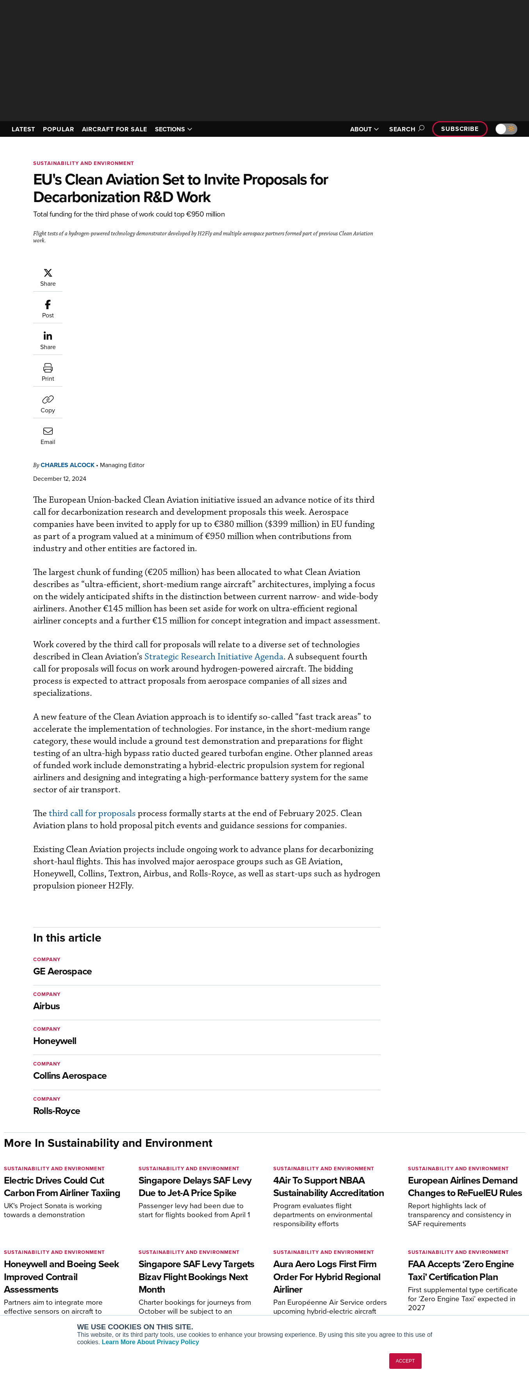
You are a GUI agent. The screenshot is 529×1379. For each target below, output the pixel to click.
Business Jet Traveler (41, 1287)
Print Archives (294, 1255)
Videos (285, 1287)
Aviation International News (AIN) (57, 1266)
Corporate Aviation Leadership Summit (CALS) (59, 1311)
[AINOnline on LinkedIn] (52, 1219)
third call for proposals (139, 656)
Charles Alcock (114, 271)
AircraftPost (30, 1276)
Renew (151, 1276)
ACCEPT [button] (405, 1361)
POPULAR (58, 129)
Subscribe (460, 128)
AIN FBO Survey (35, 1255)
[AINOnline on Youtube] (21, 1219)
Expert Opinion (295, 1266)
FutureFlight (25, 1297)
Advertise (427, 1297)
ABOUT (364, 129)
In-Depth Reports (298, 1276)
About (417, 1255)
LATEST (23, 129)
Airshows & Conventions (307, 1308)
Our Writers (424, 1266)
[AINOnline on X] (37, 1219)
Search (405, 129)
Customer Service (165, 1266)
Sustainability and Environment (83, 163)
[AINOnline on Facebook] (6, 1219)
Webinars (288, 1297)
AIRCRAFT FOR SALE (114, 129)
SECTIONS (173, 129)
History (419, 1276)
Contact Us (424, 1287)
